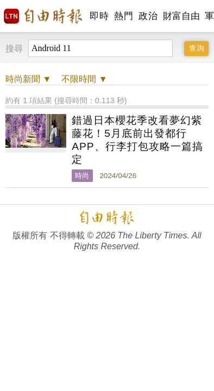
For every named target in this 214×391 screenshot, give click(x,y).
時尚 (82, 176)
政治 (148, 16)
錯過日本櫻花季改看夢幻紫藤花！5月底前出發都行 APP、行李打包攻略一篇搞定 (137, 140)
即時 (99, 16)
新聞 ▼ (28, 79)
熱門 (123, 16)
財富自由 (181, 16)
